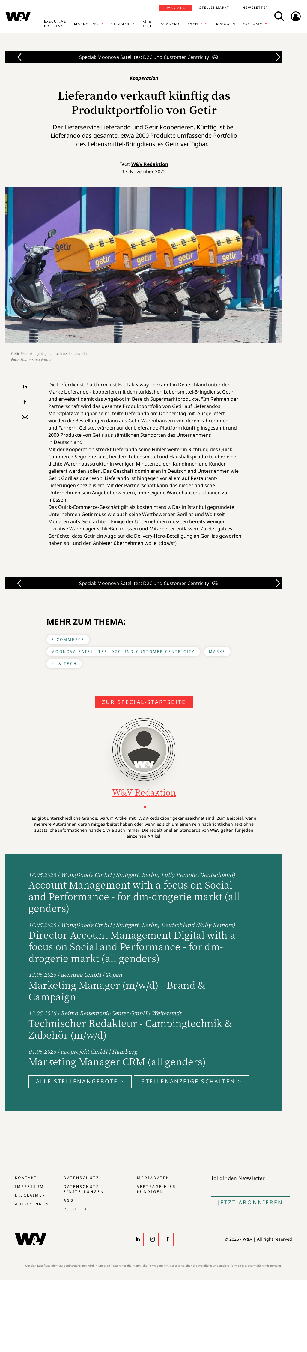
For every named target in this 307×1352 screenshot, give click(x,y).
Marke (217, 651)
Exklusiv (253, 23)
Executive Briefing (55, 23)
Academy (170, 23)
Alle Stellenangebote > (80, 1081)
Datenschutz (81, 1177)
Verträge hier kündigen (156, 1189)
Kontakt (26, 1177)
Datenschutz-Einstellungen (84, 1189)
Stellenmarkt (214, 7)
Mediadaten (153, 1177)
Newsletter (255, 7)
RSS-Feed (75, 1209)
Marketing (86, 23)
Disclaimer (30, 1195)
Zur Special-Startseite (144, 701)
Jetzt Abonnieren (250, 1202)
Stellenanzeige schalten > (192, 1081)
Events (195, 23)
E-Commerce (68, 639)
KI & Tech (147, 23)
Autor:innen (32, 1203)
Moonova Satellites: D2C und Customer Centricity (123, 651)
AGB (69, 1200)
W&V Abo (176, 8)
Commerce (123, 23)
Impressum (29, 1186)
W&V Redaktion (149, 164)
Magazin (225, 23)
